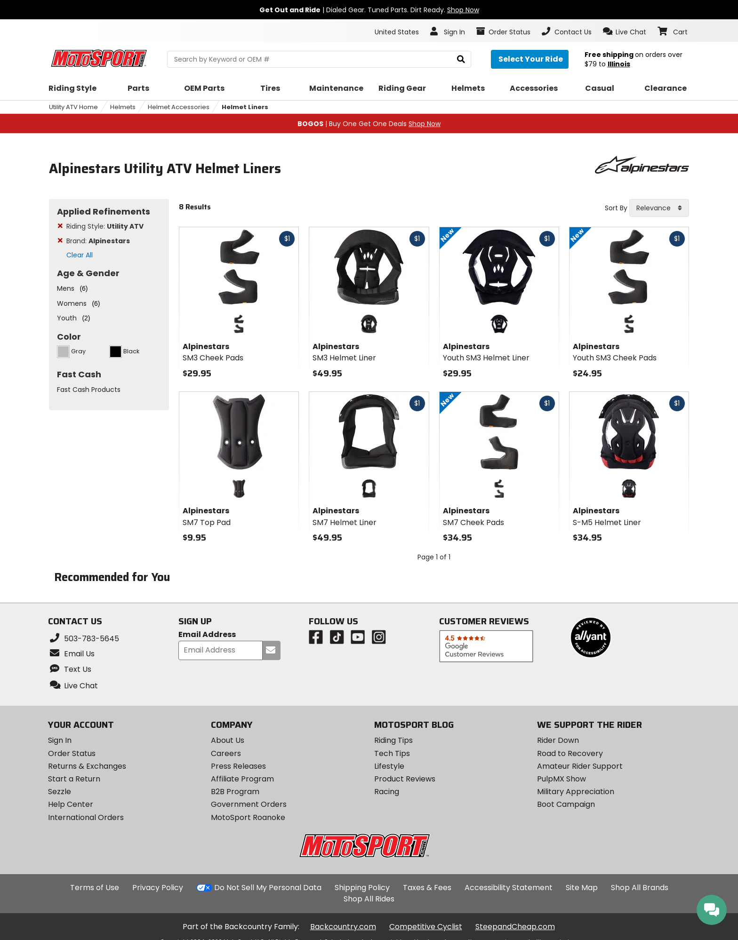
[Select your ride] (530, 59)
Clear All (79, 255)
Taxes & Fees (427, 887)
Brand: (98, 241)
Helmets (123, 107)
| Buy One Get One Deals (369, 123)
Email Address (207, 635)
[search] (461, 59)
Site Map (582, 887)
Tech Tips (392, 753)
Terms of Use (94, 887)
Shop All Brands (639, 887)
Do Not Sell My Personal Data (267, 888)
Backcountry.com (343, 926)
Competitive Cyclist (425, 926)
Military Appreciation (575, 791)
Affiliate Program (242, 778)
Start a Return (74, 778)
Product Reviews (404, 778)
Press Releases (238, 766)
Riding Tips (393, 740)
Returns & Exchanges (87, 766)
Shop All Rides (369, 898)
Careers (226, 753)
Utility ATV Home (73, 107)
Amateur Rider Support (580, 766)
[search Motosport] (319, 59)
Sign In (60, 740)
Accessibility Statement (509, 887)
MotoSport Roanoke (248, 817)
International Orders (86, 817)
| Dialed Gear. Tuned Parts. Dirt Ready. (369, 10)
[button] (624, 31)
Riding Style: (105, 226)
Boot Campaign (566, 804)
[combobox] (659, 208)
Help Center (70, 804)
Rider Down (558, 740)
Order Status (72, 753)
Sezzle (59, 791)
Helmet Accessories (178, 107)
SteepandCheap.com (515, 926)
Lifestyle (389, 766)
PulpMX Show (561, 778)
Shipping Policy (362, 887)
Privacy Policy (157, 887)
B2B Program (235, 791)
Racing (386, 791)
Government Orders (249, 804)
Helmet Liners (245, 107)
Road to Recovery (570, 753)
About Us (227, 740)
